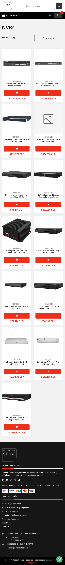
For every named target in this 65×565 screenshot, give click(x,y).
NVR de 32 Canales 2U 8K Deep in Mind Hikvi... (17, 418)
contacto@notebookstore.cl (17, 548)
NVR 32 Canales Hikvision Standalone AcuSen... (48, 196)
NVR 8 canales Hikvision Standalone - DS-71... (48, 307)
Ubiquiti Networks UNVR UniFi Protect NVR (16, 363)
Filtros (49, 38)
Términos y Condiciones (11, 503)
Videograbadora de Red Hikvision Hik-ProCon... (16, 251)
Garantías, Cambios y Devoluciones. (16, 515)
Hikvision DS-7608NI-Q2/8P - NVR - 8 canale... (17, 140)
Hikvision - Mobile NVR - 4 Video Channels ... (48, 140)
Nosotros (6, 523)
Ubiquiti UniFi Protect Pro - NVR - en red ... (48, 363)
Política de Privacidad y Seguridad (15, 507)
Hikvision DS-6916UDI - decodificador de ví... (16, 84)
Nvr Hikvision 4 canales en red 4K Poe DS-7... (16, 196)
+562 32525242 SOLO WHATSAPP (19, 544)
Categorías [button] (9, 15)
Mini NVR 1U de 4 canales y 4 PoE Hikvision (48, 251)
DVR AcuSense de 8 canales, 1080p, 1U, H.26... (16, 307)
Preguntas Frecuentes (10, 519)
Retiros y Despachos (10, 511)
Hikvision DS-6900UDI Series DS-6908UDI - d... (48, 84)
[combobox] (42, 6)
